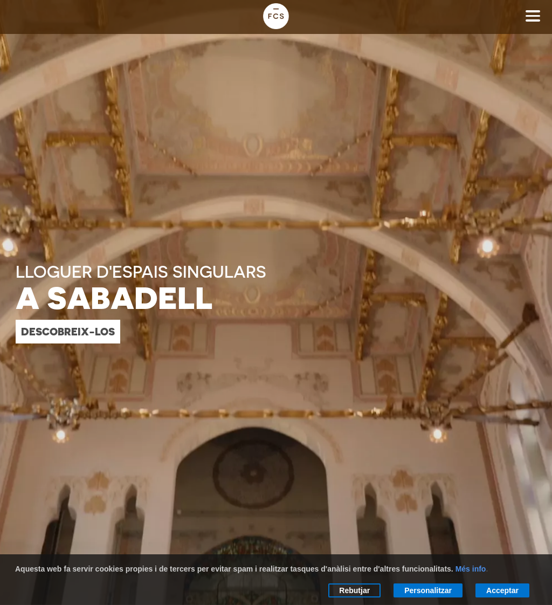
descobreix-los (68, 331)
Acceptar (502, 590)
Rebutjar (354, 590)
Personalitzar (428, 590)
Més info (471, 569)
